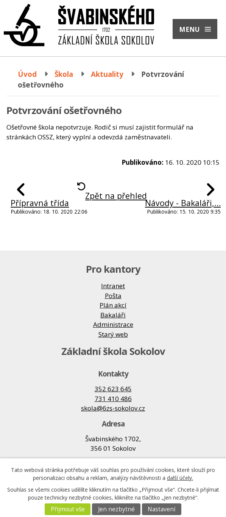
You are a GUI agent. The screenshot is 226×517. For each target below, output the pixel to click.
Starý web (113, 334)
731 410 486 (113, 398)
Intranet (113, 285)
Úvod (27, 74)
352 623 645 (113, 388)
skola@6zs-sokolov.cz (113, 408)
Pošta (113, 295)
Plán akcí (113, 305)
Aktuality (107, 74)
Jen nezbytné (116, 509)
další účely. (180, 477)
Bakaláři (113, 315)
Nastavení (161, 509)
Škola (64, 74)
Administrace (113, 324)
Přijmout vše (68, 509)
